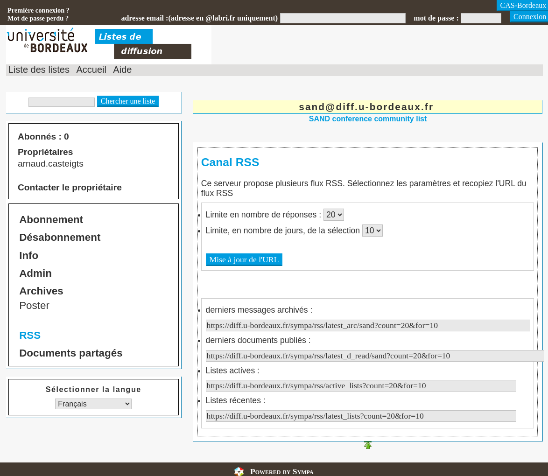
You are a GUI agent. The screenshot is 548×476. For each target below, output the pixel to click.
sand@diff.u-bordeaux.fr (366, 106)
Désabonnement (59, 237)
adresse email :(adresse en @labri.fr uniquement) (199, 18)
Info (28, 255)
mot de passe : (436, 18)
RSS (30, 335)
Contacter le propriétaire (70, 187)
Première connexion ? (38, 10)
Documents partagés (70, 353)
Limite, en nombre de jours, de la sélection (284, 230)
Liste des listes (39, 69)
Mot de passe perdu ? (38, 18)
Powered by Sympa (282, 471)
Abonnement (51, 219)
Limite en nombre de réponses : (264, 214)
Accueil (91, 69)
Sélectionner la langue (93, 389)
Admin (35, 273)
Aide (122, 69)
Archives (41, 291)
